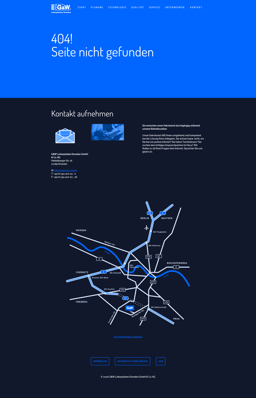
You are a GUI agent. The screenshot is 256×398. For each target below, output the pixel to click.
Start (82, 7)
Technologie (117, 7)
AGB (160, 361)
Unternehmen (175, 7)
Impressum (100, 361)
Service (154, 7)
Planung (97, 7)
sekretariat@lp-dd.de (65, 171)
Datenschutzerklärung (132, 361)
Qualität (137, 7)
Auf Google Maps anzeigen (128, 338)
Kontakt (196, 7)
